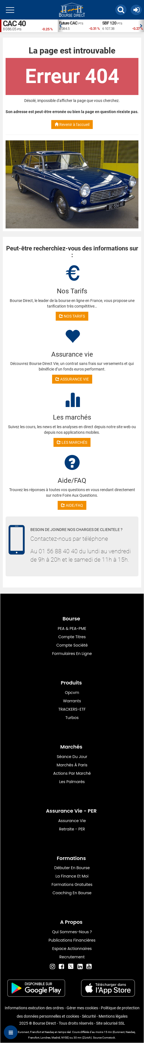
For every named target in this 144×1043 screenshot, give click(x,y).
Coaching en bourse (72, 893)
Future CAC (68, 23)
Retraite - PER (72, 829)
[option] (79, 26)
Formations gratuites (72, 884)
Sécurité (89, 1016)
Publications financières (72, 940)
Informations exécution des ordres (34, 1008)
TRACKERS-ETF (72, 709)
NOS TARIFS (72, 316)
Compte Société (72, 645)
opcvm (72, 692)
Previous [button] (60, 26)
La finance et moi (72, 876)
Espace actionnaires (72, 948)
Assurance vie (72, 820)
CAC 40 (14, 23)
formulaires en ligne (72, 653)
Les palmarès (72, 781)
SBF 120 (109, 23)
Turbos (72, 717)
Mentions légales (113, 1016)
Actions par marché (72, 773)
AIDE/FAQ (72, 505)
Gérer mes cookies (82, 1008)
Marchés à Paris (72, 765)
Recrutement (72, 957)
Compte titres (72, 637)
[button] (120, 10)
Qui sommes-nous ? (72, 932)
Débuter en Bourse (72, 868)
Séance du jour (72, 756)
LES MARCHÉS (72, 442)
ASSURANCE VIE (72, 379)
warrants (72, 701)
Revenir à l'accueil (72, 124)
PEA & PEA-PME (72, 628)
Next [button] (141, 26)
